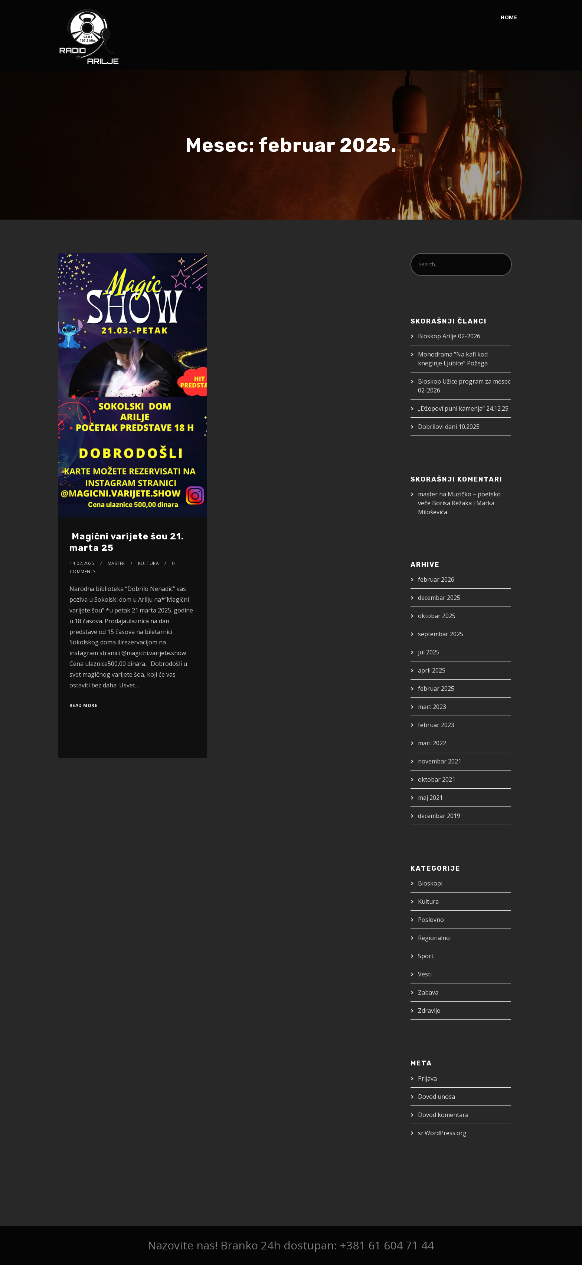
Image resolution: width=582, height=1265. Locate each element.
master (116, 563)
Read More (83, 705)
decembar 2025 (439, 598)
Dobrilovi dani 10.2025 (449, 427)
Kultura (148, 563)
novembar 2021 (439, 761)
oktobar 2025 (436, 616)
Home (509, 17)
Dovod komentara (443, 1115)
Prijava (427, 1078)
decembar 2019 (439, 816)
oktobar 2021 (436, 779)
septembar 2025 (440, 634)
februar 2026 (436, 579)
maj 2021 (430, 798)
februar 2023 (436, 725)
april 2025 (431, 670)
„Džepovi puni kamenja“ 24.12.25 (463, 408)
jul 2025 (428, 652)
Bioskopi (430, 883)
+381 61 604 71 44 (387, 1245)
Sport (426, 956)
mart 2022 (432, 743)
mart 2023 (432, 707)
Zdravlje (429, 1010)
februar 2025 (436, 688)
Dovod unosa (436, 1096)
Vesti (425, 974)
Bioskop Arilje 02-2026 (449, 336)
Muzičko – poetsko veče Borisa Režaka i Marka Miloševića (459, 503)
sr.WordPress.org (442, 1133)
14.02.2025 (82, 563)
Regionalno (434, 938)
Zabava (428, 992)
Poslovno (431, 920)
